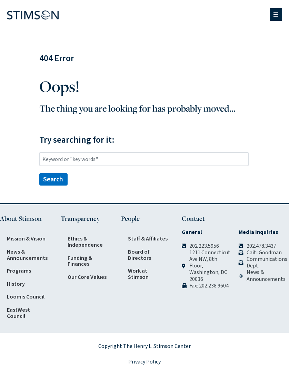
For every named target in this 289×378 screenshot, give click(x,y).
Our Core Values (87, 277)
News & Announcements (27, 255)
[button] (276, 14)
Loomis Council (25, 297)
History (16, 284)
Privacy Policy (144, 362)
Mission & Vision (26, 239)
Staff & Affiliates (148, 239)
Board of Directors (139, 255)
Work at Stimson (138, 274)
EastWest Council (18, 313)
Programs (19, 271)
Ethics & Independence (85, 242)
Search (53, 179)
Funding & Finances (80, 261)
